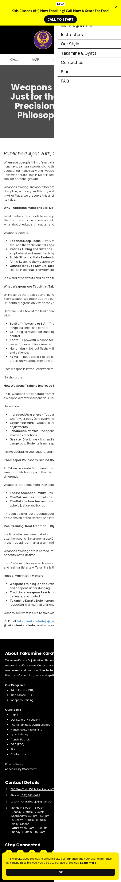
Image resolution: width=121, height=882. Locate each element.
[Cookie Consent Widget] (60, 866)
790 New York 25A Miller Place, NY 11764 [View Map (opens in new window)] (36, 789)
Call (10, 59)
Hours (56, 59)
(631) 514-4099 (30, 795)
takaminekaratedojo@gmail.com (41, 621)
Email (80, 59)
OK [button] (61, 872)
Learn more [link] (88, 862)
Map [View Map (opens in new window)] (32, 59)
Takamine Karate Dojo (71, 38)
